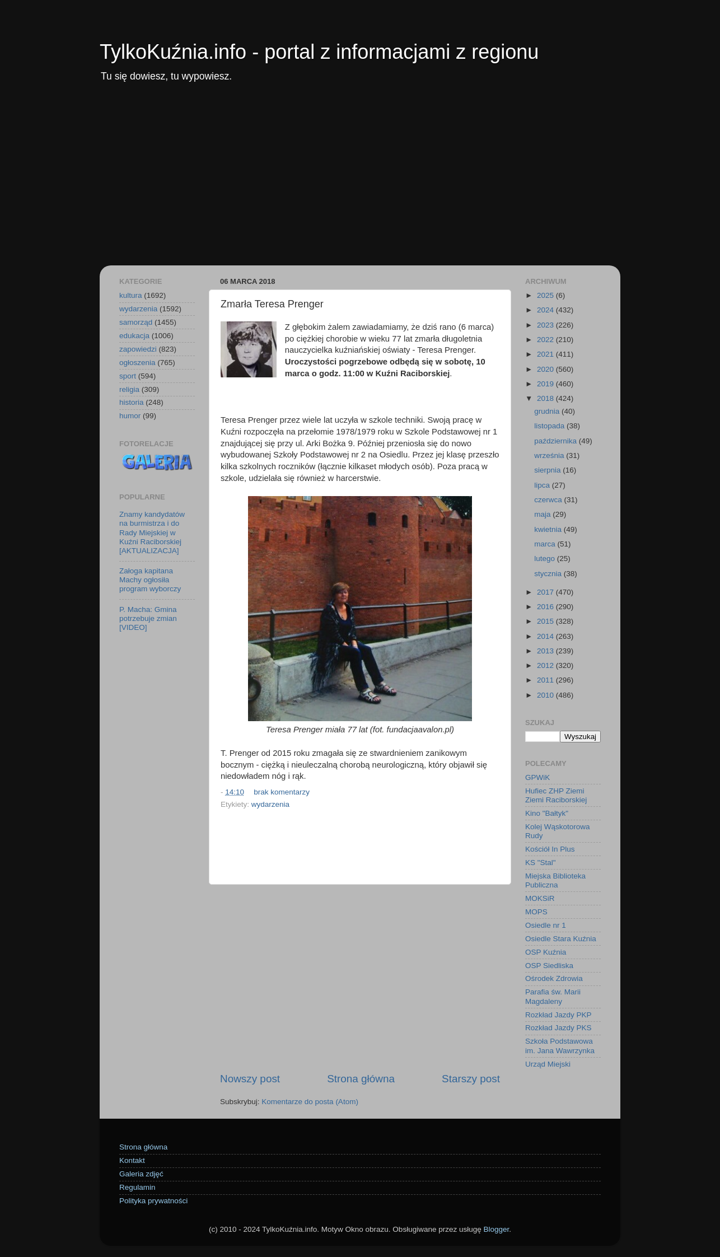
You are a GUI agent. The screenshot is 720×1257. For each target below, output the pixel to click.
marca (545, 544)
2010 (546, 695)
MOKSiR (540, 898)
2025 (546, 295)
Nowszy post (250, 1079)
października (556, 441)
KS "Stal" (540, 862)
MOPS (536, 912)
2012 (546, 665)
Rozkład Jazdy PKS (558, 1028)
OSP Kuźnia (545, 952)
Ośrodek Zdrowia (554, 978)
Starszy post (471, 1079)
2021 (546, 354)
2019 (546, 384)
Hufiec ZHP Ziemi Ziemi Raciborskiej (556, 795)
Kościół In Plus (550, 849)
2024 (546, 310)
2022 (546, 339)
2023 (546, 325)
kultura (130, 295)
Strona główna (361, 1079)
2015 (546, 621)
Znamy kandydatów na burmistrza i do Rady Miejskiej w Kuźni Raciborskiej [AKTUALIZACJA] (152, 532)
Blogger (496, 1229)
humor (130, 416)
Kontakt (132, 1160)
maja (543, 514)
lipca (543, 485)
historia (131, 402)
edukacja (134, 335)
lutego (545, 558)
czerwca (549, 500)
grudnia (548, 411)
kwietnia (549, 529)
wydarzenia (270, 804)
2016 (546, 606)
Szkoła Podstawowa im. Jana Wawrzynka (560, 1045)
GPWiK (537, 777)
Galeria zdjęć (141, 1174)
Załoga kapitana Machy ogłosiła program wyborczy (150, 580)
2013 (546, 651)
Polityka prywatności (153, 1201)
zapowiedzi (138, 349)
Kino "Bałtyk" (546, 813)
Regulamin (137, 1187)
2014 (546, 636)
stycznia (549, 573)
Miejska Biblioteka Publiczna (555, 880)
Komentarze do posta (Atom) (309, 1101)
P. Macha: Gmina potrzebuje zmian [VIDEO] (148, 618)
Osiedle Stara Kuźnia (560, 938)
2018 (546, 398)
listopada (550, 426)
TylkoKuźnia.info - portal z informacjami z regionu (319, 51)
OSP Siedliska (549, 965)
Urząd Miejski (548, 1064)
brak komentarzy (282, 792)
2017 (546, 592)
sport (127, 376)
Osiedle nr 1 (545, 925)
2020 (546, 369)
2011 (546, 680)
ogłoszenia (137, 362)
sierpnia (548, 470)
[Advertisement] (360, 181)
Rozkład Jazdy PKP (558, 1015)
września (550, 455)
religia (129, 389)
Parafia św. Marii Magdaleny (553, 996)
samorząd (135, 322)
